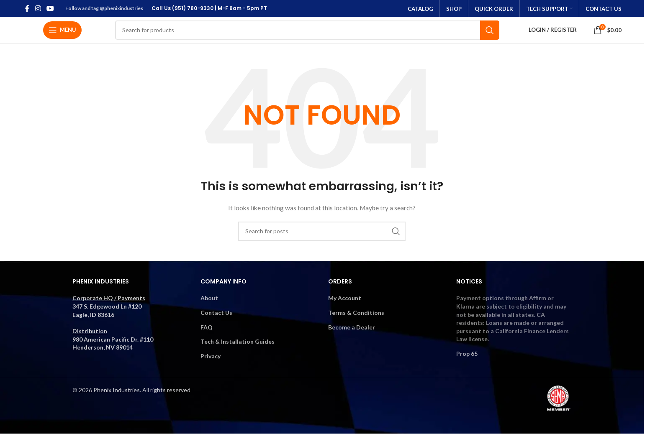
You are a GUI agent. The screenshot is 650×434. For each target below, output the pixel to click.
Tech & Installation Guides (237, 343)
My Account (344, 300)
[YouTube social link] (50, 8)
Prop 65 (467, 356)
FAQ (206, 329)
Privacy (210, 358)
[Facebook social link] (27, 8)
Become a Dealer (351, 329)
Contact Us (216, 315)
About (209, 300)
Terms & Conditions (356, 315)
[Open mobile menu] (62, 31)
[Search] (307, 31)
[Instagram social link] (38, 8)
